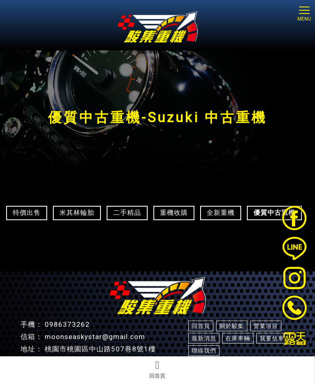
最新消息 (204, 338)
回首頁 (157, 369)
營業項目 (265, 326)
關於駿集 (231, 326)
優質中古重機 (274, 212)
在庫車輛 (238, 338)
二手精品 (127, 212)
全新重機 (221, 212)
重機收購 (174, 212)
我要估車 (272, 338)
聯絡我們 (204, 350)
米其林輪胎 (76, 212)
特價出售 (27, 212)
